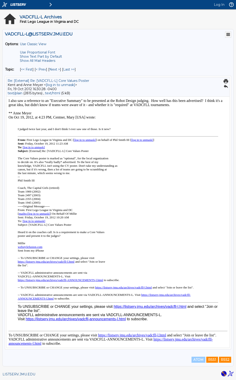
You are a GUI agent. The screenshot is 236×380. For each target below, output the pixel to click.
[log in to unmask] (60, 85)
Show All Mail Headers (37, 61)
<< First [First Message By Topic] (26, 69)
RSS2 (225, 360)
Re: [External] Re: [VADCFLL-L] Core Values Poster (48, 81)
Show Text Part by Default (41, 56)
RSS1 (212, 360)
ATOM (198, 360)
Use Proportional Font (37, 52)
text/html (52, 93)
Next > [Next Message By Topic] (54, 69)
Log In (219, 5)
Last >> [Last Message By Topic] (69, 69)
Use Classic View (33, 44)
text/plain (15, 93)
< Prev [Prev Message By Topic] (41, 69)
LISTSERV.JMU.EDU (19, 374)
